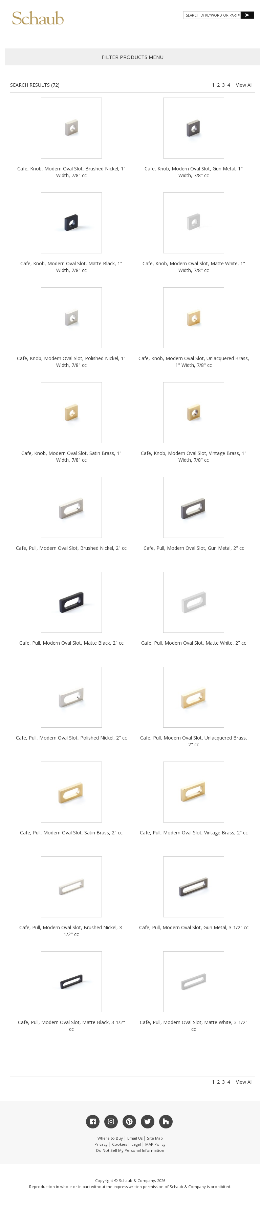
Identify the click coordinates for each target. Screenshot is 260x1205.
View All (244, 85)
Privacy (101, 1144)
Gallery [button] (126, 35)
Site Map (155, 1138)
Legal (136, 1144)
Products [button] (90, 35)
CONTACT (198, 35)
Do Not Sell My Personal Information (130, 1150)
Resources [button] (163, 35)
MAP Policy (155, 1144)
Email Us (135, 1138)
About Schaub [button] (48, 35)
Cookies (119, 1144)
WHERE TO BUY (234, 35)
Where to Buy (110, 1138)
